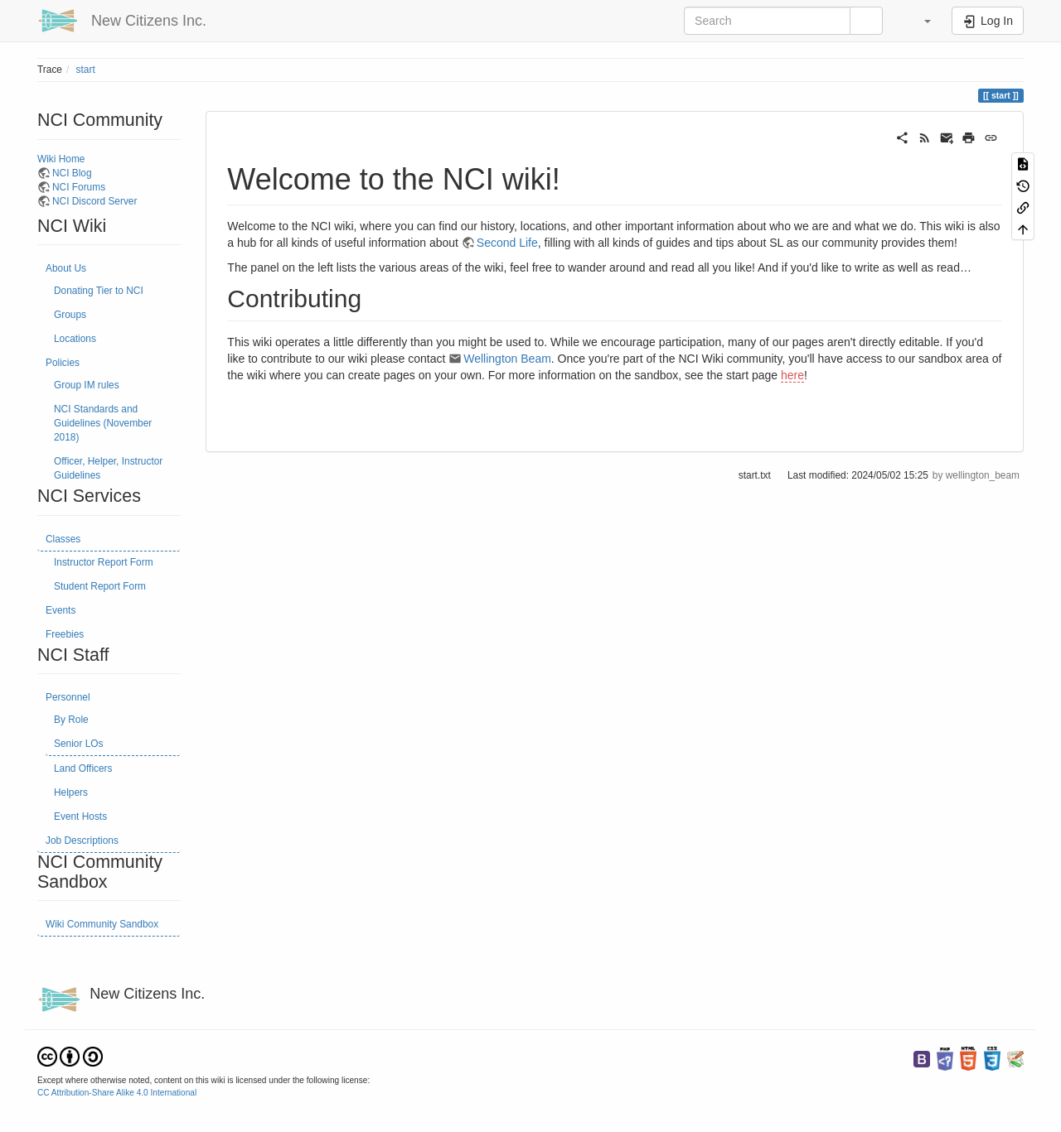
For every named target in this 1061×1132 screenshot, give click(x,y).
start (85, 69)
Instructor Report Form (103, 562)
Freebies (65, 634)
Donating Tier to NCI (98, 290)
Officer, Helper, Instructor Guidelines (108, 468)
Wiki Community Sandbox (102, 924)
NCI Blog (72, 173)
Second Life (507, 242)
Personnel (68, 697)
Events (60, 610)
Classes (63, 539)
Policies (63, 363)
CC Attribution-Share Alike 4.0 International (116, 1092)
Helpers (71, 792)
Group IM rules (86, 385)
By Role (71, 719)
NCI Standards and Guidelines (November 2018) (103, 423)
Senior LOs (78, 743)
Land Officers (83, 768)
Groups (70, 314)
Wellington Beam (507, 358)
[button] (919, 20)
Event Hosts (80, 816)
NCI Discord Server (94, 201)
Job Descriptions (82, 840)
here (792, 375)
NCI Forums (78, 187)
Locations (75, 338)
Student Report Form (100, 586)
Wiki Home (61, 159)
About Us (66, 268)
